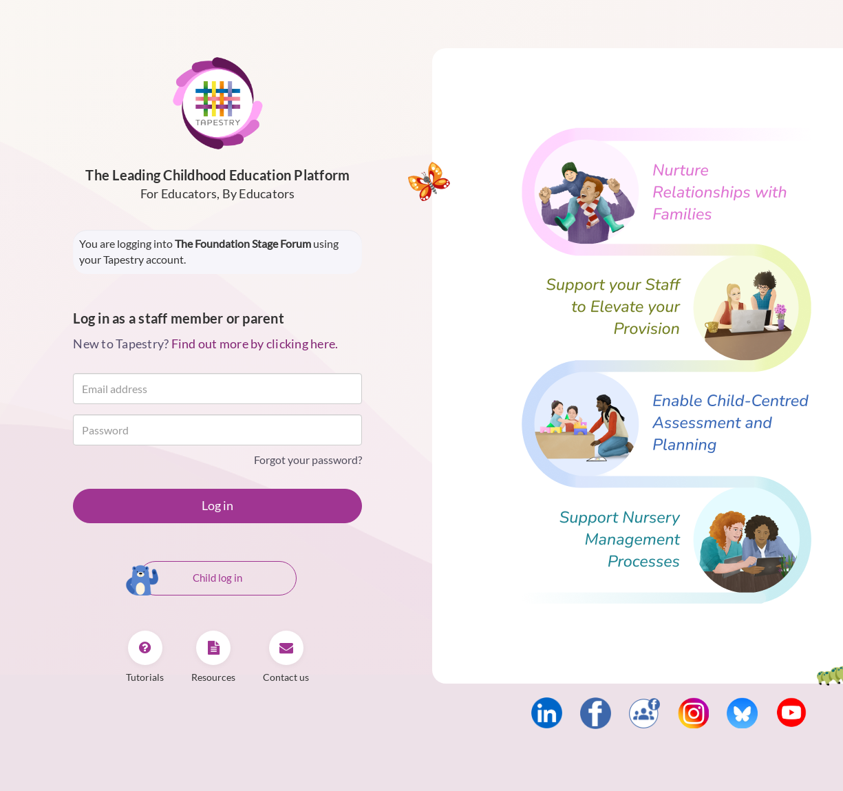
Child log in (190, 578)
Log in (217, 505)
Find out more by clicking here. (255, 343)
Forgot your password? (308, 459)
